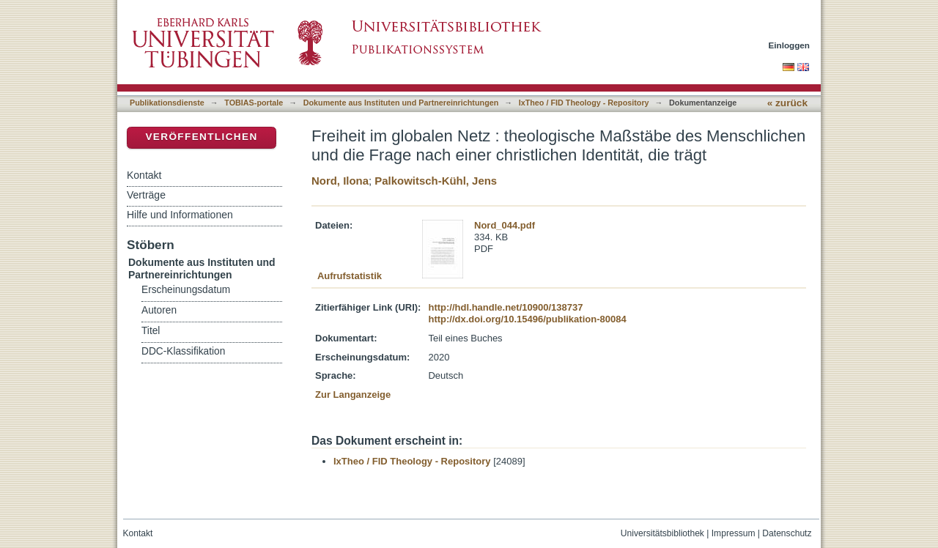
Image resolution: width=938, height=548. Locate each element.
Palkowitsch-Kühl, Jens (435, 180)
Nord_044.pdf (504, 225)
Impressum (734, 533)
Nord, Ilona (340, 180)
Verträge (146, 195)
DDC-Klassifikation (183, 351)
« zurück (787, 102)
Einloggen (789, 45)
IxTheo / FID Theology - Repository (584, 102)
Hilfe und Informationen (180, 215)
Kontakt (144, 175)
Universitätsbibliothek (662, 533)
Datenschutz (786, 533)
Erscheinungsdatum (185, 289)
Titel (150, 330)
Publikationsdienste (167, 102)
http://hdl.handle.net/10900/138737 (505, 307)
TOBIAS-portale (253, 102)
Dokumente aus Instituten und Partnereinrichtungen (401, 102)
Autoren (159, 310)
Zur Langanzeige (353, 394)
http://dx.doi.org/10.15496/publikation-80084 (527, 319)
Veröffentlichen (201, 136)
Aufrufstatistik (349, 275)
